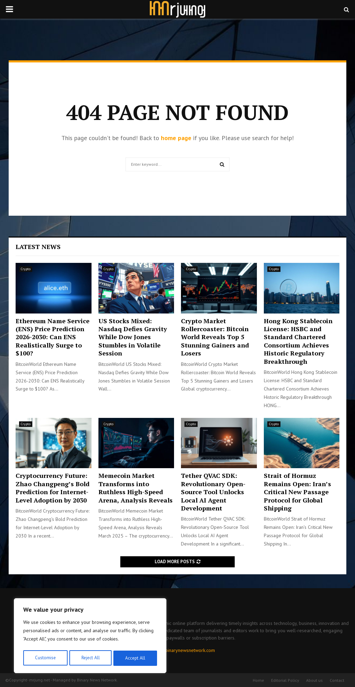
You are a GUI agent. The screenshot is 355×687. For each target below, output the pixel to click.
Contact (337, 680)
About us (314, 680)
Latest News (38, 246)
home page (176, 138)
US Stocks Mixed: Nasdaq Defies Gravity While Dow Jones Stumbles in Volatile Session (132, 337)
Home (258, 680)
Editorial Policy (285, 680)
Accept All (135, 658)
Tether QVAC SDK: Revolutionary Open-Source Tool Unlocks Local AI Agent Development (213, 491)
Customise (44, 658)
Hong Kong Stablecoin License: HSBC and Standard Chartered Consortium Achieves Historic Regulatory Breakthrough (298, 341)
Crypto (26, 269)
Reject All (90, 658)
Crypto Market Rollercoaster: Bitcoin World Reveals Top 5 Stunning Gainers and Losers (215, 337)
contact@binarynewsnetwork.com (180, 650)
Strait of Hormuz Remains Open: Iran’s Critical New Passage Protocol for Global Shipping (297, 491)
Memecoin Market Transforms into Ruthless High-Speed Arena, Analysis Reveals (135, 487)
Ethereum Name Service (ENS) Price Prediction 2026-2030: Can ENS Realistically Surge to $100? (52, 337)
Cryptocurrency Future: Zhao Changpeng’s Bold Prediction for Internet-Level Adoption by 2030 (52, 487)
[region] (90, 636)
